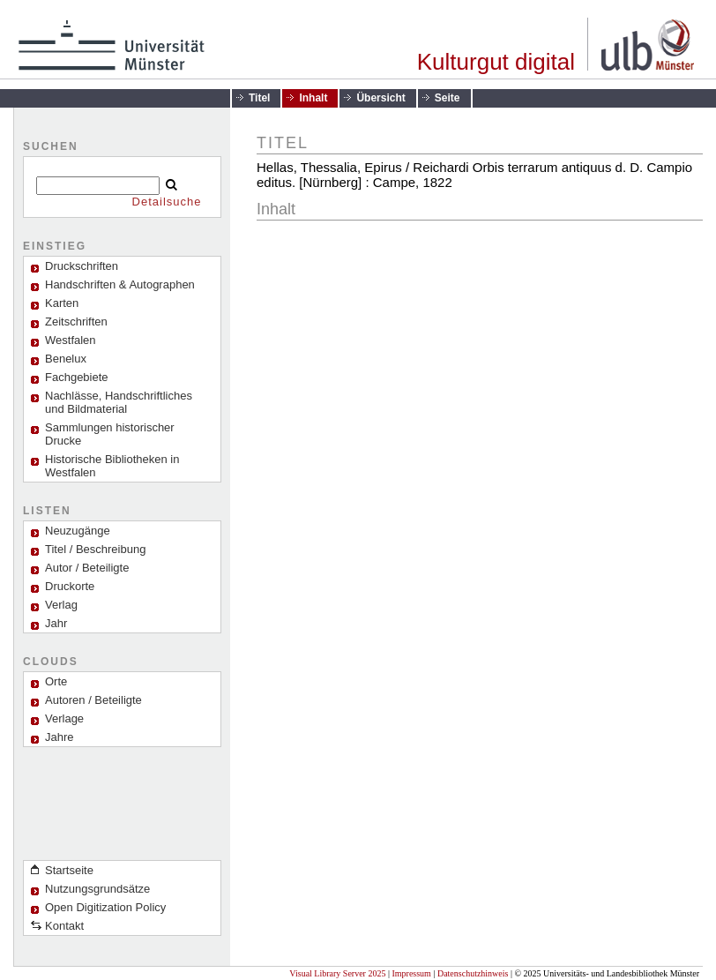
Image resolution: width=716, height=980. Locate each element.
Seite (447, 98)
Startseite (69, 870)
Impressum (411, 973)
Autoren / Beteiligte (93, 700)
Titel (259, 98)
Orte (56, 681)
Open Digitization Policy (105, 907)
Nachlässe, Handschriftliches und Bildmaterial (118, 402)
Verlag (61, 604)
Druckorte (69, 586)
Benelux (65, 358)
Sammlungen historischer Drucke (110, 434)
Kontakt (64, 925)
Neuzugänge (77, 530)
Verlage (64, 718)
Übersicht (380, 98)
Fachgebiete (76, 377)
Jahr (56, 623)
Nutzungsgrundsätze (97, 888)
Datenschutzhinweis (473, 973)
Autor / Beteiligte (87, 567)
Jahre (59, 737)
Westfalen (70, 340)
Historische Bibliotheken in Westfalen (112, 466)
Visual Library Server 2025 (337, 973)
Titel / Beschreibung (95, 549)
